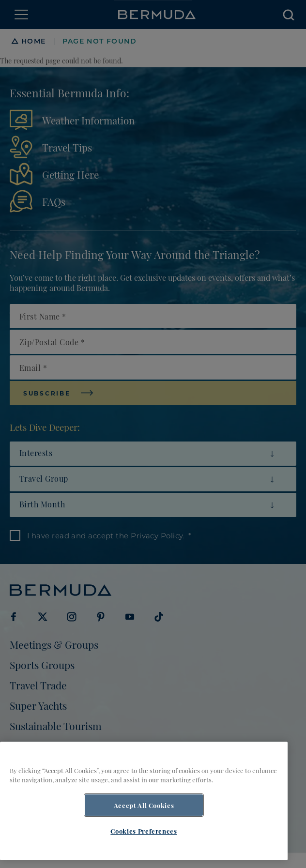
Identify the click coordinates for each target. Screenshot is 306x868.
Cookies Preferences (143, 830)
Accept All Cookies (144, 805)
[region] (144, 801)
